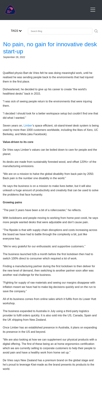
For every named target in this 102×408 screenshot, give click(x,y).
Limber (28, 125)
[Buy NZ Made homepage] (46, 9)
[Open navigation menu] (93, 10)
